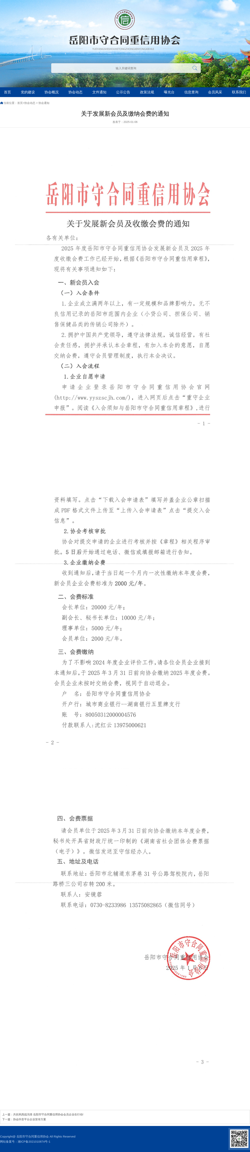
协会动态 (75, 92)
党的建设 (28, 92)
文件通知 (99, 92)
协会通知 (43, 103)
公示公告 (123, 92)
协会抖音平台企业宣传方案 (29, 1119)
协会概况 (52, 92)
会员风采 (215, 92)
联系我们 (239, 92)
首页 (7, 92)
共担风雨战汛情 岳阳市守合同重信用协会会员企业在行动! (48, 1114)
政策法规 (147, 92)
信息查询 (191, 92)
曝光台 (169, 92)
